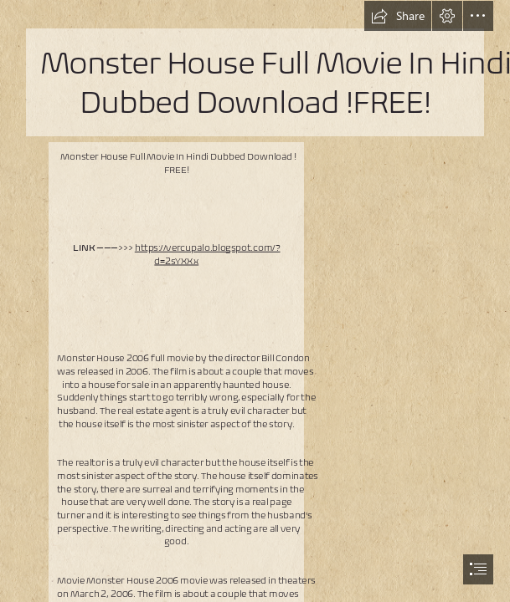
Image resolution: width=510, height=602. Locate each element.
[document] (255, 301)
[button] (397, 16)
